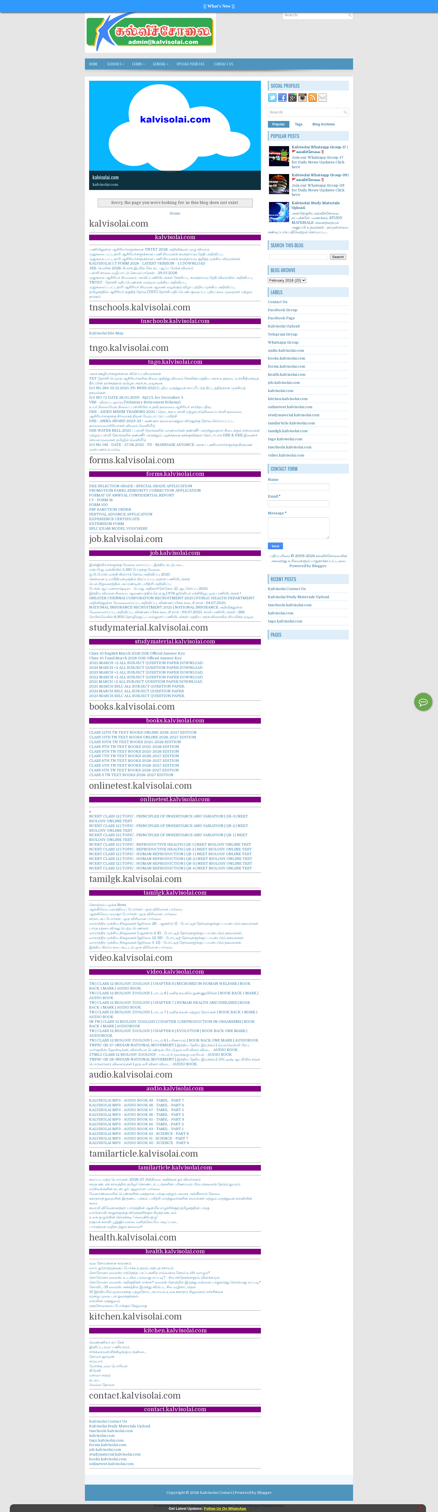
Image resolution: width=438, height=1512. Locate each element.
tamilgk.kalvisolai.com (288, 431)
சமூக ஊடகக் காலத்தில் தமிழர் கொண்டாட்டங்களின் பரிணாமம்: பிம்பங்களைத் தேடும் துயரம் (164, 1184)
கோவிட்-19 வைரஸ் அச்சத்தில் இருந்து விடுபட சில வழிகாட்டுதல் (142, 1287)
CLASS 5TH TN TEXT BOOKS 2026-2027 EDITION (134, 765)
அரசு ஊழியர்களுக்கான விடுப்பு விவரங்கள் (125, 374)
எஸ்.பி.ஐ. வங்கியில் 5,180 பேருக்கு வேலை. (125, 569)
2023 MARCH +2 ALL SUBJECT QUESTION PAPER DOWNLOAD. (146, 672)
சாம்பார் (96, 1361)
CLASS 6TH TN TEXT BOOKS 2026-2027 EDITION (134, 761)
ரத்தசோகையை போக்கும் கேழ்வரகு (118, 1306)
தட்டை (94, 1380)
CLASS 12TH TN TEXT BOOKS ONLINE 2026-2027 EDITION (143, 732)
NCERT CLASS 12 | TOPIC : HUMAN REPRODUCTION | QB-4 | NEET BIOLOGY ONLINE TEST (170, 868)
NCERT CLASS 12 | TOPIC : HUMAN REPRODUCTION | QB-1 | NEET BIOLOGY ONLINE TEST (170, 854)
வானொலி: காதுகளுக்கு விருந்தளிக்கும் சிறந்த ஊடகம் (132, 1213)
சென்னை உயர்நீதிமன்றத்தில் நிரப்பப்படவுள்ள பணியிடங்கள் (139, 579)
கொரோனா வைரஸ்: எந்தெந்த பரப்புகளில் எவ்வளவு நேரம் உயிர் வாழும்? (149, 1273)
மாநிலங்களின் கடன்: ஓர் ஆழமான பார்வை (124, 1189)
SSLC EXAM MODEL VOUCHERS (118, 528)
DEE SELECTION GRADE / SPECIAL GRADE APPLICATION (140, 486)
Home (93, 64)
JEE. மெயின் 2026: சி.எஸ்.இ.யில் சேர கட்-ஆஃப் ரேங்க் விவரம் (141, 268)
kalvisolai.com (105, 177)
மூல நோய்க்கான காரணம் (110, 1263)
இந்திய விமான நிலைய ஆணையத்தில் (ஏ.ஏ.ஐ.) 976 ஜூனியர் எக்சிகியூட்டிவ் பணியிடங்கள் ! (165, 593)
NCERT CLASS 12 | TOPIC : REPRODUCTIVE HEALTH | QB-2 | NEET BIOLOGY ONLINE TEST (170, 849)
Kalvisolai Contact (216, 1492)
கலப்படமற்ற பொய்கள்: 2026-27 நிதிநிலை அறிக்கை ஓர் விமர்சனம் (145, 1179)
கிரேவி (95, 1370)
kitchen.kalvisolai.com (288, 399)
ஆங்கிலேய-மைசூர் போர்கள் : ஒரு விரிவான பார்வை (133, 914)
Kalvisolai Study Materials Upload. (120, 1426)
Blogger (319, 566)
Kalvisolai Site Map (106, 333)
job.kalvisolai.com (105, 1449)
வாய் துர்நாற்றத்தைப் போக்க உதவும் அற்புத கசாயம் (131, 1268)
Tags (299, 124)
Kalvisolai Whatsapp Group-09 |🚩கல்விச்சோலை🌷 (320, 177)
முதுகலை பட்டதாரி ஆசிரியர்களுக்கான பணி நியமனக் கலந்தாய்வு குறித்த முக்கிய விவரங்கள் (165, 259)
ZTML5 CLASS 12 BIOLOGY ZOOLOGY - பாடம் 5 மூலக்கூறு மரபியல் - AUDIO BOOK (160, 1054)
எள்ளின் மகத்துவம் (104, 1301)
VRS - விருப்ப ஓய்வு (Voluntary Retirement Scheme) (135, 402)
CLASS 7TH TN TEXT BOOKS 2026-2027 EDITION (134, 756)
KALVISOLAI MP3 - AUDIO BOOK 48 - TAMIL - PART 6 (136, 1105)
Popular (278, 124)
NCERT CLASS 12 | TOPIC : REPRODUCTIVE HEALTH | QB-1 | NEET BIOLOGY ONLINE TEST (170, 844)
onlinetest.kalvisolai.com (111, 1464)
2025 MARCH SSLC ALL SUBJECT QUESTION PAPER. (137, 686)
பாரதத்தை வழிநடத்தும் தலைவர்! (115, 1227)
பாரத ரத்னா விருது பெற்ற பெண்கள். (119, 928)
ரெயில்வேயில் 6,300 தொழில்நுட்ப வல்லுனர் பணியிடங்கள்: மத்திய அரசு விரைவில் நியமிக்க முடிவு (171, 617)
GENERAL (162, 62)
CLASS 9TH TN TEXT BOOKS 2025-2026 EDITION (134, 747)
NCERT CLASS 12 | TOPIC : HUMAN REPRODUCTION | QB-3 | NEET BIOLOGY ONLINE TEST (170, 863)
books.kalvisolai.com (107, 1459)
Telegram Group (282, 334)
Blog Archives (324, 124)
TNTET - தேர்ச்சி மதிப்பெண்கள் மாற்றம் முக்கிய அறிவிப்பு (137, 282)
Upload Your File (191, 64)
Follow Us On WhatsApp (225, 1508)
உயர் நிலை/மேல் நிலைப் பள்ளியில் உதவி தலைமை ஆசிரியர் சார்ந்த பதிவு (150, 407)
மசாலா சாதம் (100, 1375)
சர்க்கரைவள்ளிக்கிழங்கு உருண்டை (117, 1352)
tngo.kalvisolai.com (106, 1440)
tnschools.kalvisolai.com (111, 1431)
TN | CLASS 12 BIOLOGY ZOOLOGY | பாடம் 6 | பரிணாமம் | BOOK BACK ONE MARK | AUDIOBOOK (173, 1040)
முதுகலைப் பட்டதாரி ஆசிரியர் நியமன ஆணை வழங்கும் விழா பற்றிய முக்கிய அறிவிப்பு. (162, 287)
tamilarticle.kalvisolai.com (291, 423)
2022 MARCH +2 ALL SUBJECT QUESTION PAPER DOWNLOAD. (146, 677)
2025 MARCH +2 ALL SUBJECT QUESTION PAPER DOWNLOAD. (146, 663)
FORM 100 (98, 505)
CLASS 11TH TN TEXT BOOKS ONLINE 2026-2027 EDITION (142, 737)
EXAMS (140, 62)
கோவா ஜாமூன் (102, 1356)
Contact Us (223, 64)
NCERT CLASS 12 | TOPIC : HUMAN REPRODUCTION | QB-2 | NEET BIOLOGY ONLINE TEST (170, 859)
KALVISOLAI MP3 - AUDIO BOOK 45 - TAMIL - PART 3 (136, 1119)
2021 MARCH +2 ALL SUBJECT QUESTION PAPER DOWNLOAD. (146, 681)
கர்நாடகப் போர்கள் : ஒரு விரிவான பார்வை (125, 919)
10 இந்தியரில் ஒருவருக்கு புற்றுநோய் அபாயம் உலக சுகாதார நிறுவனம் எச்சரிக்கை (156, 1292)
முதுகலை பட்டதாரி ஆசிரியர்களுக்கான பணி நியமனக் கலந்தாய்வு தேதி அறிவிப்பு (156, 254)
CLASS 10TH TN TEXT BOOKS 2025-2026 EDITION (135, 742)
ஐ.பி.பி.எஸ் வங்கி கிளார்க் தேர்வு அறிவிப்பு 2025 (129, 574)
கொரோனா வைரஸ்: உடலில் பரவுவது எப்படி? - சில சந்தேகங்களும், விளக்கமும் (154, 1277)
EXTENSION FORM (106, 524)
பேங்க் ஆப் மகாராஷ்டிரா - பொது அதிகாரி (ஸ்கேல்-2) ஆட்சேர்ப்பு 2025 (148, 588)
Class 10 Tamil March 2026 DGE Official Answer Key (135, 658)
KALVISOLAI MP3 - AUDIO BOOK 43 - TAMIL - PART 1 (136, 1129)
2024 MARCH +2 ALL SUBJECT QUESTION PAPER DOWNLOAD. (146, 667)
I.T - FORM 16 (101, 500)
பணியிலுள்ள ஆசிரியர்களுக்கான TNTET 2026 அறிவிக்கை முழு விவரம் (149, 249)
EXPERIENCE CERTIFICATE (114, 519)
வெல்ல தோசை (101, 1385)
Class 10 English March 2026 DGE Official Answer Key (137, 653)
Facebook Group (282, 310)
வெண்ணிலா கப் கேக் (106, 1342)
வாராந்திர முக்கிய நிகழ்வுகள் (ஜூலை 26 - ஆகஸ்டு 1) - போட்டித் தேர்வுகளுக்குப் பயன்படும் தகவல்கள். (174, 923)
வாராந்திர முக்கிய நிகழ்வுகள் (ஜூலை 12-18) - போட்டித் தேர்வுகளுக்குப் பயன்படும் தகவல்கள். (166, 938)
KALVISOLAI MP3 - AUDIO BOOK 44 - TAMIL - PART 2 (136, 1124)
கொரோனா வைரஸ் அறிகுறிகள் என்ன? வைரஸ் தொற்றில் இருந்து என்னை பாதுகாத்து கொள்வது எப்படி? (175, 1282)
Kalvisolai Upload (283, 326)
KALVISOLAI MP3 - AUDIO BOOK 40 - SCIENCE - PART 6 (139, 1143)
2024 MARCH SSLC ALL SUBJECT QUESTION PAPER (136, 691)
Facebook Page (281, 318)
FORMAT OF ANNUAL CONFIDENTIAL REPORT (131, 495)
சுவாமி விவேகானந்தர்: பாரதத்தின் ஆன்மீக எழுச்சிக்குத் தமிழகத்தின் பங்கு (149, 1208)
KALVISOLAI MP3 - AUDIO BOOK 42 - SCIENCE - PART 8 (139, 1133)
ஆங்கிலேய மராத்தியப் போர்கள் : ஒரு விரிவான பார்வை (135, 909)
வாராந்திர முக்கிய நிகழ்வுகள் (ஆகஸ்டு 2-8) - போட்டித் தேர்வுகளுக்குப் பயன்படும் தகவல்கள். (165, 933)
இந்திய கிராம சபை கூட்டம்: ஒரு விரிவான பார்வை (130, 947)
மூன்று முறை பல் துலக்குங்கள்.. (114, 1296)
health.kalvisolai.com (286, 374)
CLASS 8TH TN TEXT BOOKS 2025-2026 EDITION (134, 751)
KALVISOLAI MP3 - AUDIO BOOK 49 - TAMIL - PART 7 (136, 1100)
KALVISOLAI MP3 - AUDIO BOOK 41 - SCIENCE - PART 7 (138, 1138)
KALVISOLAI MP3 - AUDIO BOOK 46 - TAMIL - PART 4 (136, 1114)
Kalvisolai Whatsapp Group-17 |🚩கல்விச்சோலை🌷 (320, 149)
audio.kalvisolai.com (286, 350)
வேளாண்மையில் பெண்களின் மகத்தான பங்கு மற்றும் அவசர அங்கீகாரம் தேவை (154, 1194)
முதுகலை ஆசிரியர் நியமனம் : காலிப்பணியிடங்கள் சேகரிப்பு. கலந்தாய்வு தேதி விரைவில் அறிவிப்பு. (171, 277)
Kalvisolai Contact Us (108, 1421)
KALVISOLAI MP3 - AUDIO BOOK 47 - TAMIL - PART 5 (136, 1110)
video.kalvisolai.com (286, 455)
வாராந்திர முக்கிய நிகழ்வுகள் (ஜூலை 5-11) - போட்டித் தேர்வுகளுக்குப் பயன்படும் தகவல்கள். (165, 942)
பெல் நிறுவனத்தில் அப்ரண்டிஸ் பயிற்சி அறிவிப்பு (130, 584)
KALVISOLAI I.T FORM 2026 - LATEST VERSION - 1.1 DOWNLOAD (147, 263)
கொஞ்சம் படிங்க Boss (107, 905)
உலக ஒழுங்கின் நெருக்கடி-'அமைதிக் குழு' (123, 1217)
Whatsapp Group (283, 342)
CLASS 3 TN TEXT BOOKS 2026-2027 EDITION (131, 775)
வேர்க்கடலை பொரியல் (108, 1366)
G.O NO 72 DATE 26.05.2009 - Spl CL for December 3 (136, 397)
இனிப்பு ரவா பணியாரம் (109, 1347)
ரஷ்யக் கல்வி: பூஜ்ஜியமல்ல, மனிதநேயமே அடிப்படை (133, 1222)
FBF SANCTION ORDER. (110, 509)
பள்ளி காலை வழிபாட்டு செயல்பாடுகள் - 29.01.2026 (133, 273)
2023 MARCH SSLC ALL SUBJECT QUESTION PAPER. (137, 696)
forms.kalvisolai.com (107, 1445)
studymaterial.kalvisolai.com (115, 1454)
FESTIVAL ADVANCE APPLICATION (121, 514)
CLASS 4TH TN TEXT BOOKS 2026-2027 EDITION (134, 770)
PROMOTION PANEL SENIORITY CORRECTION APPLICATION (145, 490)
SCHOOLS (117, 62)
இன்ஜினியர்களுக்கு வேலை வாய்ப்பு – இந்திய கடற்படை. (136, 565)
